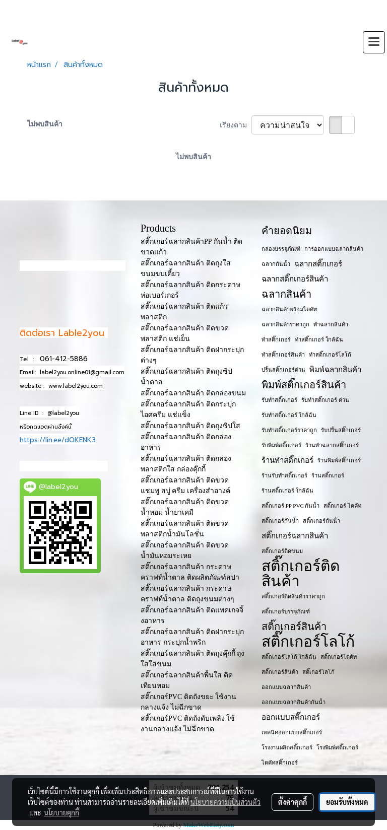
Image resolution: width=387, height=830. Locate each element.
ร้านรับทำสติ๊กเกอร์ (284, 475)
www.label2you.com (75, 386)
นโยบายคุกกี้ (61, 812)
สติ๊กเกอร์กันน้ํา (321, 521)
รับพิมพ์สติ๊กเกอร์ (281, 445)
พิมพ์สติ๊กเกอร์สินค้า (304, 384)
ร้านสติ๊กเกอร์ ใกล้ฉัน (287, 491)
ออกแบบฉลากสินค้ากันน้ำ (294, 702)
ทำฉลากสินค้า (330, 324)
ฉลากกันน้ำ (276, 264)
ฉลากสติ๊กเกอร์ (318, 264)
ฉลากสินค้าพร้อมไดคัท (289, 309)
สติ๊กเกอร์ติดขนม (282, 551)
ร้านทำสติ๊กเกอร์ (287, 460)
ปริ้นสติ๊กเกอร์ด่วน (283, 370)
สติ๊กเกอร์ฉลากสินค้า (295, 536)
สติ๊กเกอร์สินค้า (294, 626)
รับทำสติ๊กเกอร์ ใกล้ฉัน (289, 415)
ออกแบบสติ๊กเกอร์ (291, 717)
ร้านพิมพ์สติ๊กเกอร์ (339, 460)
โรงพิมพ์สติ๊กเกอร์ (337, 747)
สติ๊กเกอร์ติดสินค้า (301, 574)
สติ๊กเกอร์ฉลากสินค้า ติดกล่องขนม (193, 393)
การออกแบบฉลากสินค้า (333, 249)
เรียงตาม (235, 125)
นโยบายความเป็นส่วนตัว (225, 801)
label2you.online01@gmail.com (82, 372)
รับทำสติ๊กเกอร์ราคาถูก (289, 430)
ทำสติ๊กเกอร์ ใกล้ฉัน (319, 339)
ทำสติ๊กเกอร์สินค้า (283, 355)
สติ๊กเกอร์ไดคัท (338, 657)
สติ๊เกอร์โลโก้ (318, 672)
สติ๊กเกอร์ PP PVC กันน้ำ (290, 506)
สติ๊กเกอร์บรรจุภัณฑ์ (286, 611)
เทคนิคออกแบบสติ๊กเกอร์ (292, 732)
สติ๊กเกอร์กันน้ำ (280, 521)
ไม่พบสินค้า (44, 124)
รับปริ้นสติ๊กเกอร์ (341, 430)
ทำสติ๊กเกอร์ (276, 339)
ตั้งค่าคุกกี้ (292, 801)
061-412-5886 (64, 359)
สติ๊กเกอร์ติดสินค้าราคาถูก (293, 596)
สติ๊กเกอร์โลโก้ (308, 641)
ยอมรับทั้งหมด (347, 801)
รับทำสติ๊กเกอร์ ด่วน (325, 400)
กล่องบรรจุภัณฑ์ (281, 249)
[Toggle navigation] (374, 42)
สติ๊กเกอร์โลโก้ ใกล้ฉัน (289, 657)
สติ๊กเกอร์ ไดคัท (342, 506)
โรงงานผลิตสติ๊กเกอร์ (287, 747)
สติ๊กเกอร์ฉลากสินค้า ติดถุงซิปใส (190, 426)
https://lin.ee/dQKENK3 (58, 440)
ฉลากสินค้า (286, 294)
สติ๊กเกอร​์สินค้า (280, 672)
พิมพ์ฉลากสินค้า (335, 370)
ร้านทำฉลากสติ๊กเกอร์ (332, 445)
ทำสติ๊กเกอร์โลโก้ (330, 355)
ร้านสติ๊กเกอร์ (327, 475)
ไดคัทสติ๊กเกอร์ (280, 762)
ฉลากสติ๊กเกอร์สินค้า (295, 279)
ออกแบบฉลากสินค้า (286, 687)
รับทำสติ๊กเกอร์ (279, 400)
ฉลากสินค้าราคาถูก (285, 324)
